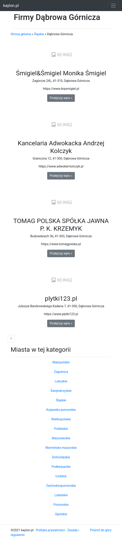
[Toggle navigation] (113, 5)
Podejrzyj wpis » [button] (61, 98)
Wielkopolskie (61, 419)
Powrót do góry (100, 530)
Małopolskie (61, 362)
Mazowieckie (61, 438)
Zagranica (61, 372)
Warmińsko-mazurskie (61, 448)
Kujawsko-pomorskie (61, 410)
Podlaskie (61, 429)
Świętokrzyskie (61, 391)
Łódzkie (60, 476)
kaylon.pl (11, 5)
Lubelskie (61, 495)
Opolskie (61, 514)
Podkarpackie (61, 467)
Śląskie (39, 34)
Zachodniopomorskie (61, 486)
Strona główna (21, 34)
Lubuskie (61, 381)
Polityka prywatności (50, 530)
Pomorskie (61, 505)
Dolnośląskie (61, 457)
